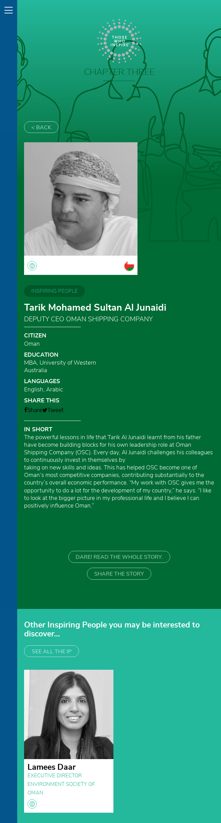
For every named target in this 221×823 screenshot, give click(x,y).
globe (32, 804)
